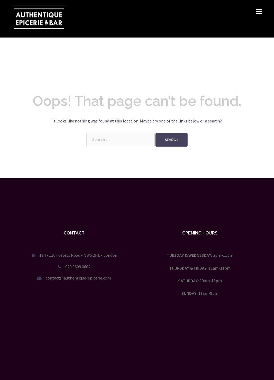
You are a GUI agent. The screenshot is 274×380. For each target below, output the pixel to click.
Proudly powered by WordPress (39, 371)
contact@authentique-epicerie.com (78, 278)
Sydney (91, 371)
